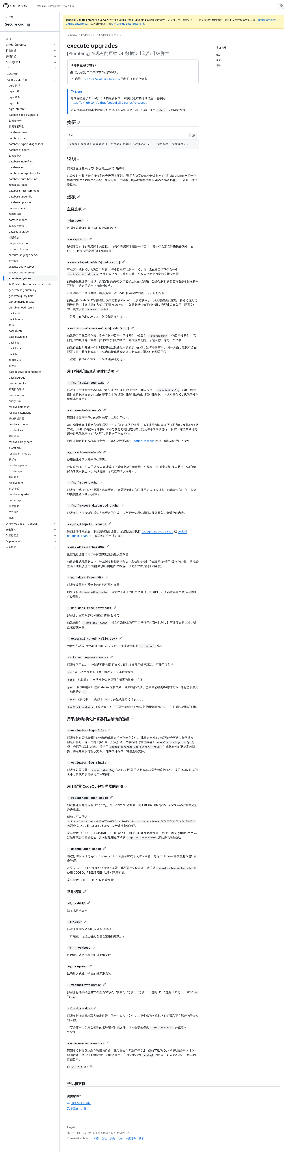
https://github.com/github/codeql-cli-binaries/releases (108, 103)
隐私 (104, 1138)
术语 (96, 1138)
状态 (112, 1138)
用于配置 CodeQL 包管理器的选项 (97, 786)
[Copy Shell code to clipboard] (193, 135)
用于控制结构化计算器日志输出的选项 (100, 718)
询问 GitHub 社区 (79, 1103)
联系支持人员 (76, 1108)
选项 (73, 196)
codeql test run (144, 441)
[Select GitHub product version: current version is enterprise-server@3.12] (58, 6)
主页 (9, 16)
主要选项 (76, 209)
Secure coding (17, 24)
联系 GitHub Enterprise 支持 (127, 23)
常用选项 (76, 891)
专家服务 (131, 1138)
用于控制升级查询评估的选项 (93, 371)
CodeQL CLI (88, 35)
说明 (73, 159)
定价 (120, 1138)
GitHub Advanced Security (102, 79)
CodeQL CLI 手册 (109, 35)
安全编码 (72, 35)
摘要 (73, 122)
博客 (141, 1138)
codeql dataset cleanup (157, 531)
